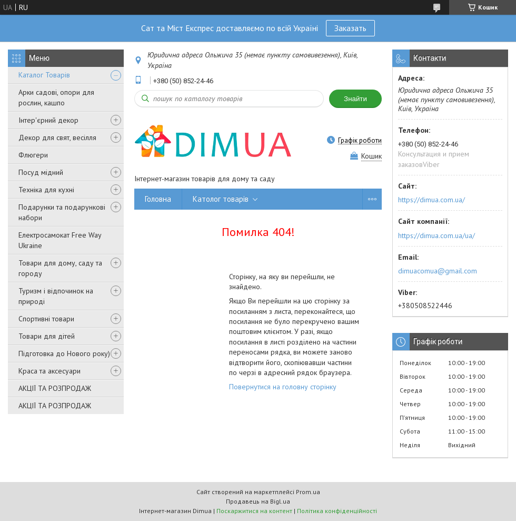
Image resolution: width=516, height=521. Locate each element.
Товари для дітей (46, 336)
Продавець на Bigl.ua (258, 501)
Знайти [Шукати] (355, 99)
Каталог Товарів (44, 75)
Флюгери (33, 155)
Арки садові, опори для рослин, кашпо (56, 97)
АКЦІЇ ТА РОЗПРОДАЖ (54, 388)
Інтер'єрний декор (48, 120)
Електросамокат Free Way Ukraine (59, 240)
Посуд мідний (40, 172)
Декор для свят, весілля (57, 137)
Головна (158, 199)
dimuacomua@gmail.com (437, 271)
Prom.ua (308, 492)
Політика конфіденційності (337, 511)
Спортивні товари (46, 318)
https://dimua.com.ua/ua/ (436, 235)
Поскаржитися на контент (254, 511)
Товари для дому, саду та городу (60, 268)
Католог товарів (221, 199)
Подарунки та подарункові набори (61, 212)
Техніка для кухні (46, 189)
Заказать (350, 28)
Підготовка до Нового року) (64, 353)
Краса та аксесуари (49, 371)
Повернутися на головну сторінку (282, 386)
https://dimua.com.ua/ (431, 199)
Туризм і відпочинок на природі (55, 296)
